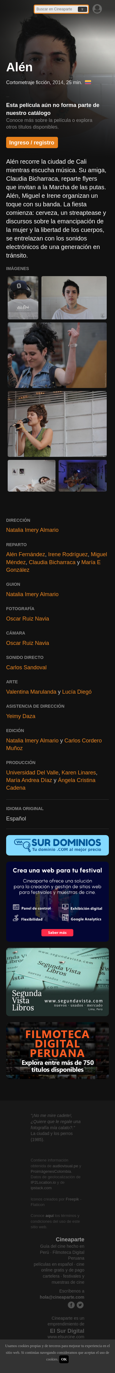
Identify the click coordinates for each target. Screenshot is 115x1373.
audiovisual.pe (65, 1166)
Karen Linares (79, 773)
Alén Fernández (25, 554)
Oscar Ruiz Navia (27, 619)
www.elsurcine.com (66, 1336)
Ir (82, 9)
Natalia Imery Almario (32, 530)
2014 (57, 82)
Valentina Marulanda (31, 692)
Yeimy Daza (20, 716)
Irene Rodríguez (68, 554)
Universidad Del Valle (32, 773)
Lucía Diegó (77, 692)
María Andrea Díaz (29, 780)
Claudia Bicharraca (52, 562)
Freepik (72, 1199)
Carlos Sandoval (26, 667)
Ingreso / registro (31, 143)
